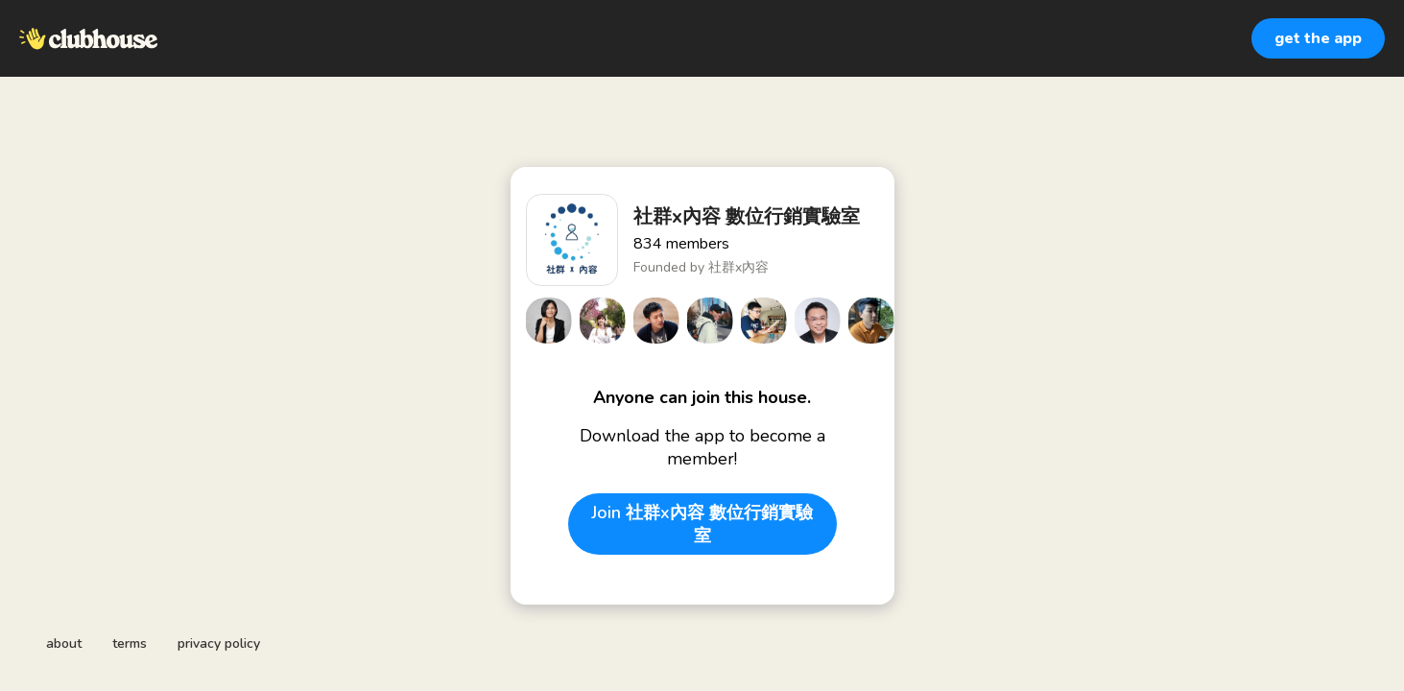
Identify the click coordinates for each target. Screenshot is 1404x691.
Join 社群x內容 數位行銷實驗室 (702, 524)
